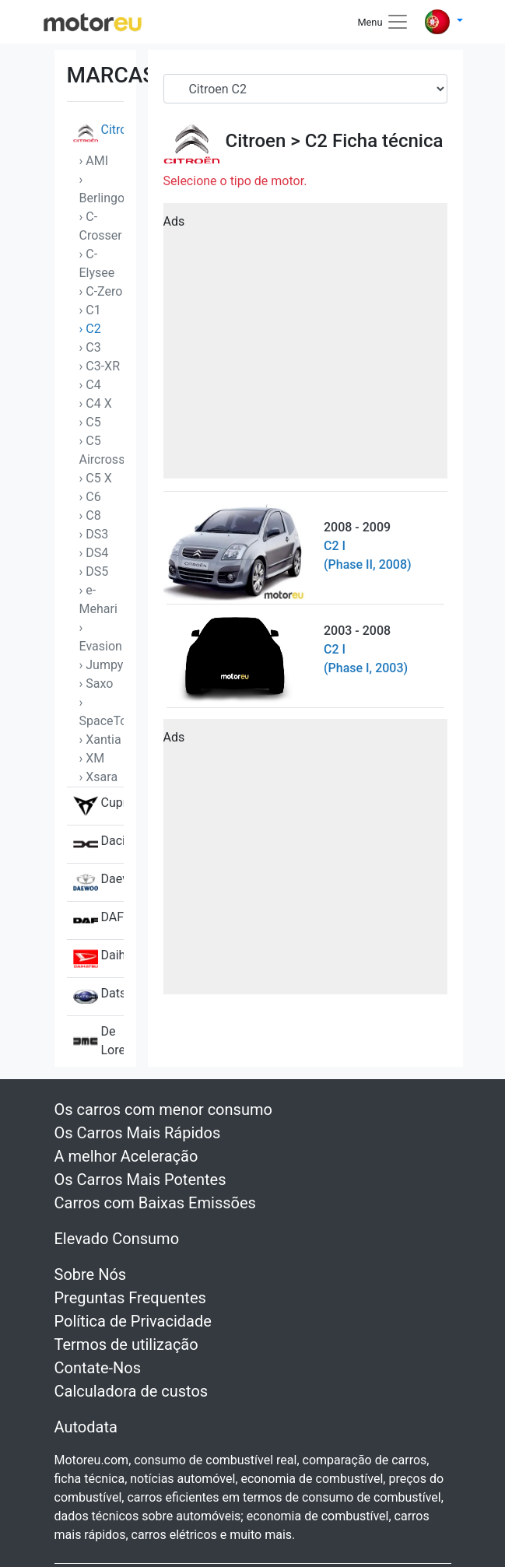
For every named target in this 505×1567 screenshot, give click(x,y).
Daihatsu (98, 958)
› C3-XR (100, 366)
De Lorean (98, 1041)
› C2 (90, 328)
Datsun (98, 996)
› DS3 (94, 534)
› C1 (90, 310)
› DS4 (94, 552)
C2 (316, 141)
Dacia (98, 844)
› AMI (94, 160)
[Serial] (305, 88)
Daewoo (98, 882)
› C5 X (95, 478)
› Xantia (100, 739)
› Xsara (98, 776)
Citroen (98, 133)
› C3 (90, 347)
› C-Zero (101, 291)
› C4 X (95, 403)
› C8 (90, 515)
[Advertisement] (305, 346)
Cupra (98, 806)
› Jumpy (101, 664)
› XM (92, 758)
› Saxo (96, 683)
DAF (98, 920)
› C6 (90, 496)
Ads (174, 221)
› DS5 (94, 571)
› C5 (90, 422)
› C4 (90, 384)
